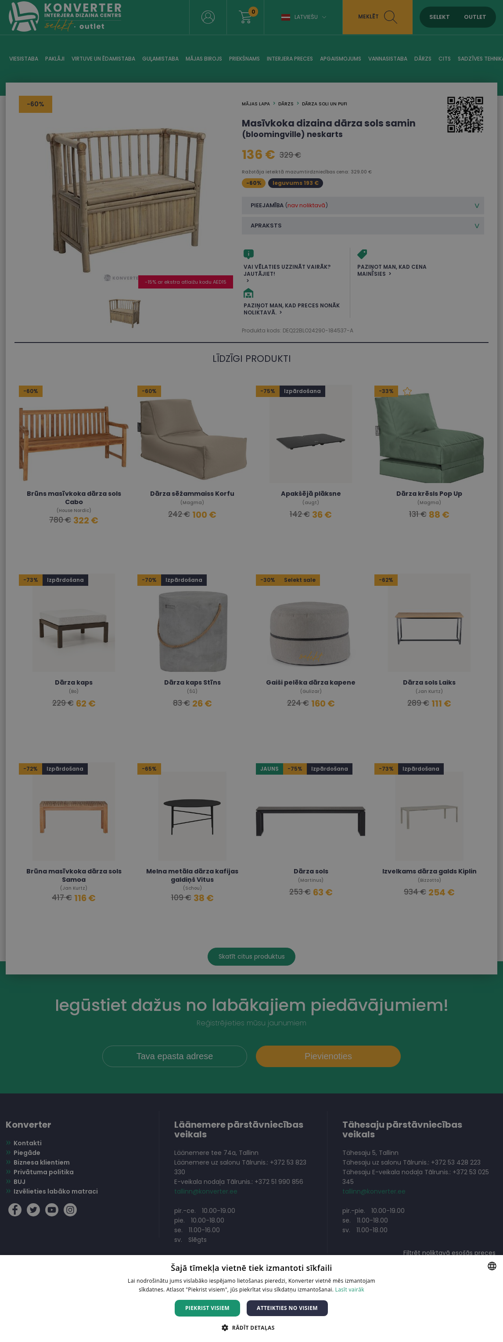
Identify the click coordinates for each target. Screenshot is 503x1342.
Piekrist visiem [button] (207, 1308)
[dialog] (251, 671)
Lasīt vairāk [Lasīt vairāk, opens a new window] (349, 1289)
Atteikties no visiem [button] (287, 1308)
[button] (251, 1327)
